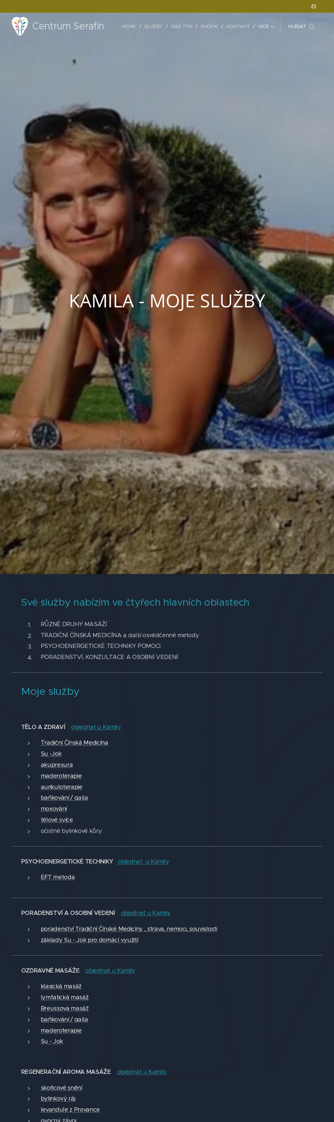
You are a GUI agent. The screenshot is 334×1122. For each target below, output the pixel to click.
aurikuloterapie (62, 787)
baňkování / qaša (64, 797)
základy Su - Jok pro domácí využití (89, 940)
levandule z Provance (70, 1109)
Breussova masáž (65, 1008)
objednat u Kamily (143, 861)
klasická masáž (61, 986)
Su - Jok (52, 1041)
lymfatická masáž (65, 997)
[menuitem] (132, 26)
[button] (301, 26)
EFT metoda (58, 877)
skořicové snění (61, 1087)
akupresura (57, 764)
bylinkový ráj (58, 1098)
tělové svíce (57, 819)
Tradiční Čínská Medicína (74, 742)
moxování (54, 808)
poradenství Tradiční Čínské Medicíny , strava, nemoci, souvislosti (129, 929)
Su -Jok (51, 753)
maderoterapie (61, 775)
